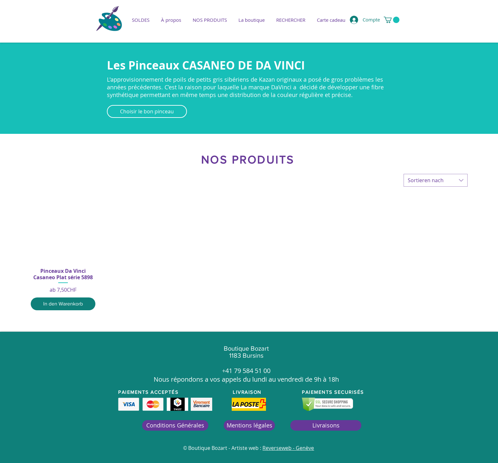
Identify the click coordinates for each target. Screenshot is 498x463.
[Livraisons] (325, 425)
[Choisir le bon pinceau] (147, 111)
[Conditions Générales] (175, 425)
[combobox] (436, 180)
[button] (210, 20)
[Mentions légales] (249, 425)
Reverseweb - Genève (288, 447)
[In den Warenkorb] (63, 303)
